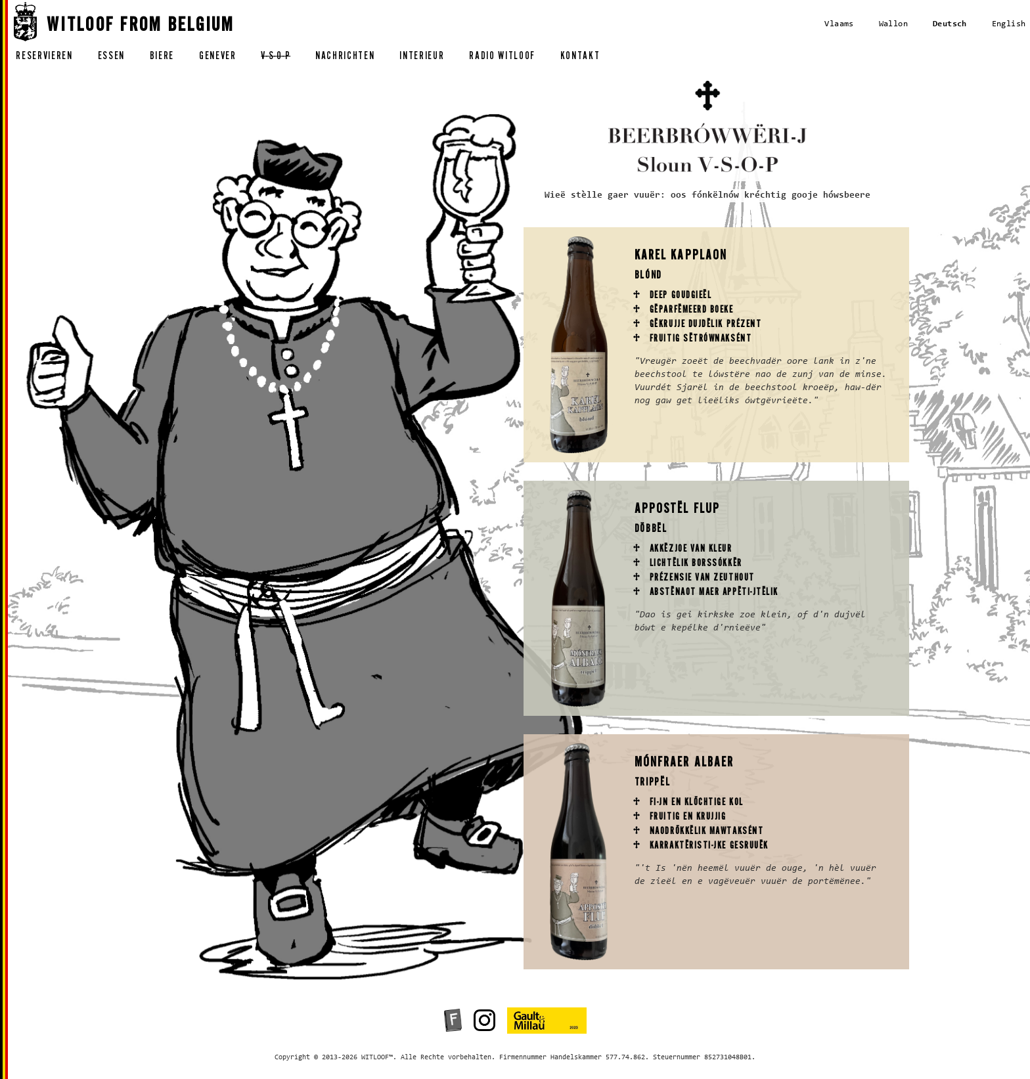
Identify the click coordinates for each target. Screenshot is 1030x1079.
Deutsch (950, 24)
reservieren (44, 57)
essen (111, 57)
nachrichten (344, 57)
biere (162, 57)
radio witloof (502, 57)
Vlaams (838, 24)
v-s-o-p (275, 57)
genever (217, 57)
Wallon (893, 24)
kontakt (580, 57)
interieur (421, 57)
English (1009, 24)
